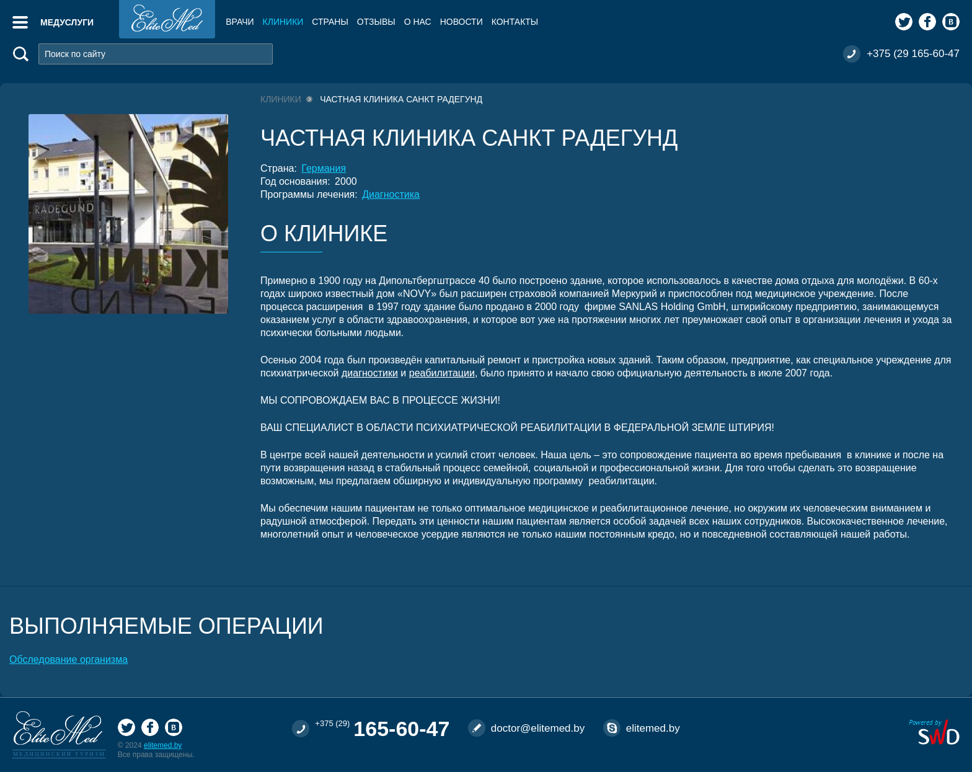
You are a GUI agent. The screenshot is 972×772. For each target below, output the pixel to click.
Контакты (515, 22)
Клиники (283, 22)
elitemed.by (163, 745)
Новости (461, 22)
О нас (417, 22)
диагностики (370, 373)
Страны (330, 22)
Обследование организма (68, 659)
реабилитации (442, 373)
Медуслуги (67, 22)
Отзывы (376, 22)
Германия (323, 168)
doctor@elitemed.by (538, 728)
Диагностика (391, 194)
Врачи (240, 22)
